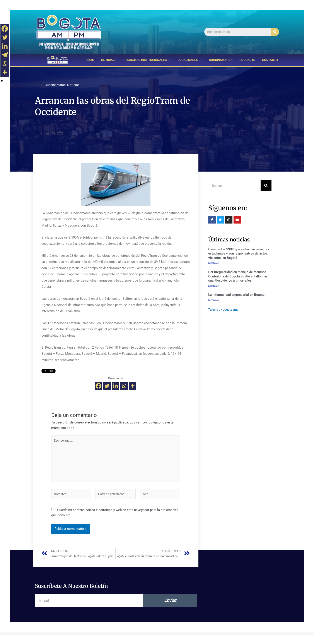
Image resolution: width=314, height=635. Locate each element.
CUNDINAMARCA (220, 60)
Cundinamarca (55, 85)
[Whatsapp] (124, 386)
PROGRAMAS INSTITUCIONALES (146, 60)
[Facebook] (98, 386)
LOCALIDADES (189, 60)
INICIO (90, 60)
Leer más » (214, 263)
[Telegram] (4, 54)
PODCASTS (247, 60)
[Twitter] (107, 386)
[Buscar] (275, 32)
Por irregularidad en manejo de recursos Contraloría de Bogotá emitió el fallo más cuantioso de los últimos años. (238, 276)
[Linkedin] (115, 386)
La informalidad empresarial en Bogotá (236, 295)
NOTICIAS (108, 60)
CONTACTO (270, 60)
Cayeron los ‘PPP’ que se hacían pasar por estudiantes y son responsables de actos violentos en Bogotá (238, 253)
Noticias (73, 85)
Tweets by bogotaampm (225, 310)
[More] (132, 386)
